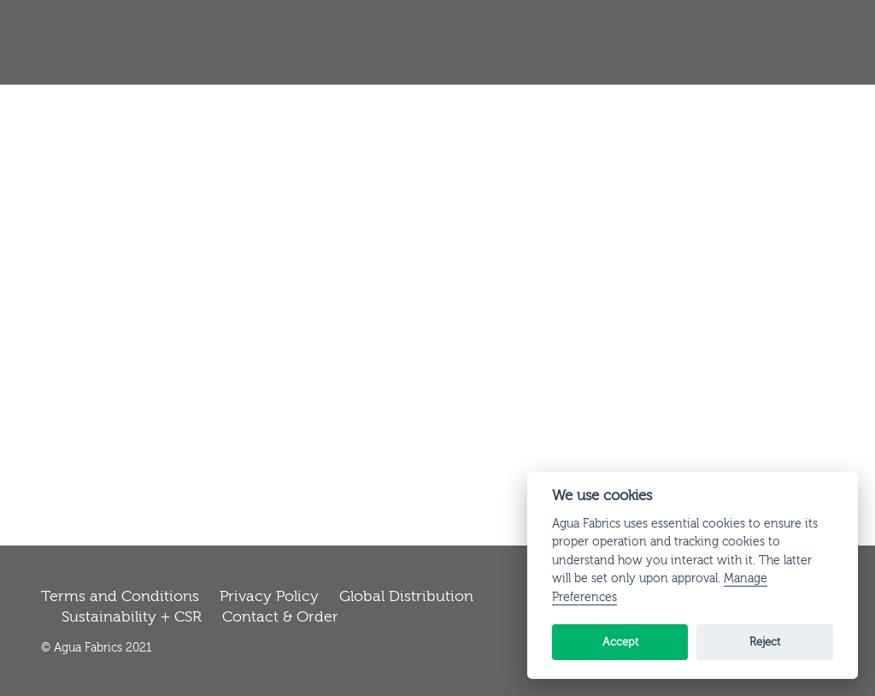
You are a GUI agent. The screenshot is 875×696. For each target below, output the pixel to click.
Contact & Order (280, 617)
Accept (620, 641)
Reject (764, 641)
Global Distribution (406, 596)
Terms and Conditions (120, 596)
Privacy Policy (269, 596)
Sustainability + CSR (132, 617)
